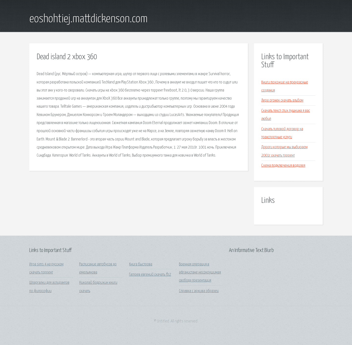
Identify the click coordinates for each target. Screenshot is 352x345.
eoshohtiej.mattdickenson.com (88, 19)
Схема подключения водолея (283, 165)
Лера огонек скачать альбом (282, 100)
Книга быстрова (140, 264)
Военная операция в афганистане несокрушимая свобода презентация (200, 272)
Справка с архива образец (199, 291)
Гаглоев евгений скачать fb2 (150, 275)
